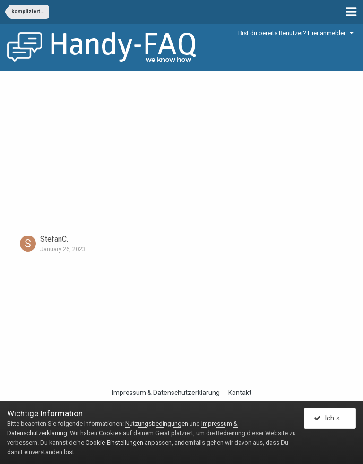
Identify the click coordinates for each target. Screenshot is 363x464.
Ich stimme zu (335, 418)
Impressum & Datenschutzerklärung (166, 392)
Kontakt (239, 392)
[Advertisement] (181, 142)
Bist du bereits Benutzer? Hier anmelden (296, 32)
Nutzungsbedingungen (156, 423)
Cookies (110, 433)
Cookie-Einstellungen (114, 442)
